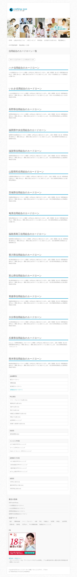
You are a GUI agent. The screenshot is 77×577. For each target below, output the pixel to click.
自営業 (52, 521)
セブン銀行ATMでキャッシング (18, 444)
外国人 (58, 521)
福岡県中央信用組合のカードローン (27, 130)
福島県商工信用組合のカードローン (27, 234)
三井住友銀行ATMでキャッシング (18, 464)
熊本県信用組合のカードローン (25, 358)
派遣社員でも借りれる (16, 403)
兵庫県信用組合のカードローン (25, 338)
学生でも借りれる (14, 410)
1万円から (24, 524)
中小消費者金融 (33, 524)
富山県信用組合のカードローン (25, 275)
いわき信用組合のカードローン (25, 88)
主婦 (36, 521)
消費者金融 (13, 383)
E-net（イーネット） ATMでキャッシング (20, 451)
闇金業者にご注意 (24, 45)
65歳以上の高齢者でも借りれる (18, 413)
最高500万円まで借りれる (16, 485)
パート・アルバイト (27, 521)
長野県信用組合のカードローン (25, 109)
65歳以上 (46, 521)
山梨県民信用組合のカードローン (26, 171)
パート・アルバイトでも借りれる (18, 400)
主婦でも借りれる (14, 407)
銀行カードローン (14, 379)
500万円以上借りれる (15, 488)
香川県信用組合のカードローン (25, 255)
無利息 (18, 524)
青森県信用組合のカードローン (25, 296)
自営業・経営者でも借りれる (17, 423)
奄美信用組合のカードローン (24, 213)
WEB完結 (39, 40)
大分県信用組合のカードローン (25, 317)
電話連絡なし (62, 40)
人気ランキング (31, 40)
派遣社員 (12, 524)
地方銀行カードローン (16, 386)
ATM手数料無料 (13, 45)
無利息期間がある (14, 434)
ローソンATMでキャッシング (17, 447)
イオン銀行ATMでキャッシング (18, 461)
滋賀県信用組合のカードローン (25, 151)
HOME (10, 40)
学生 (40, 521)
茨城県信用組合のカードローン (25, 192)
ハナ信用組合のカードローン (24, 68)
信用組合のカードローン (16, 389)
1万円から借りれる (15, 482)
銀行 (11, 521)
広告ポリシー (18, 558)
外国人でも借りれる (15, 417)
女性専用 (64, 521)
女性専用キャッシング (16, 420)
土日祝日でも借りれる (50, 40)
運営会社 (11, 558)
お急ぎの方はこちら (19, 40)
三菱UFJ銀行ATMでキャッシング (18, 468)
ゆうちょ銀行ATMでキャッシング (18, 471)
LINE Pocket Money (13, 502)
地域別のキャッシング (45, 524)
